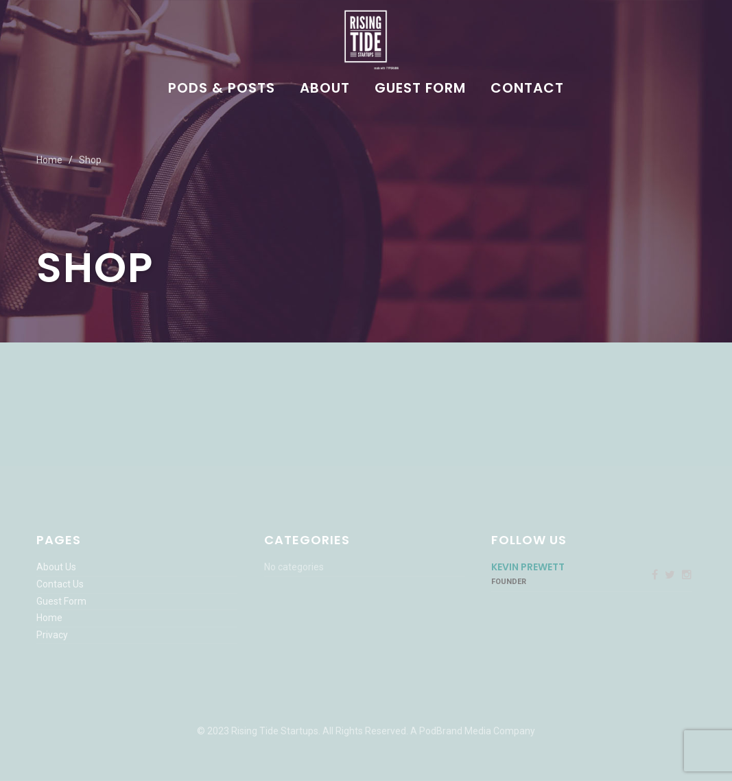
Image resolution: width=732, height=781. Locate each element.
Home (49, 159)
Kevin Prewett (528, 567)
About (325, 89)
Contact (527, 89)
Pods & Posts (221, 89)
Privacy (52, 634)
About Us (56, 566)
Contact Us (60, 584)
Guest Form (420, 89)
